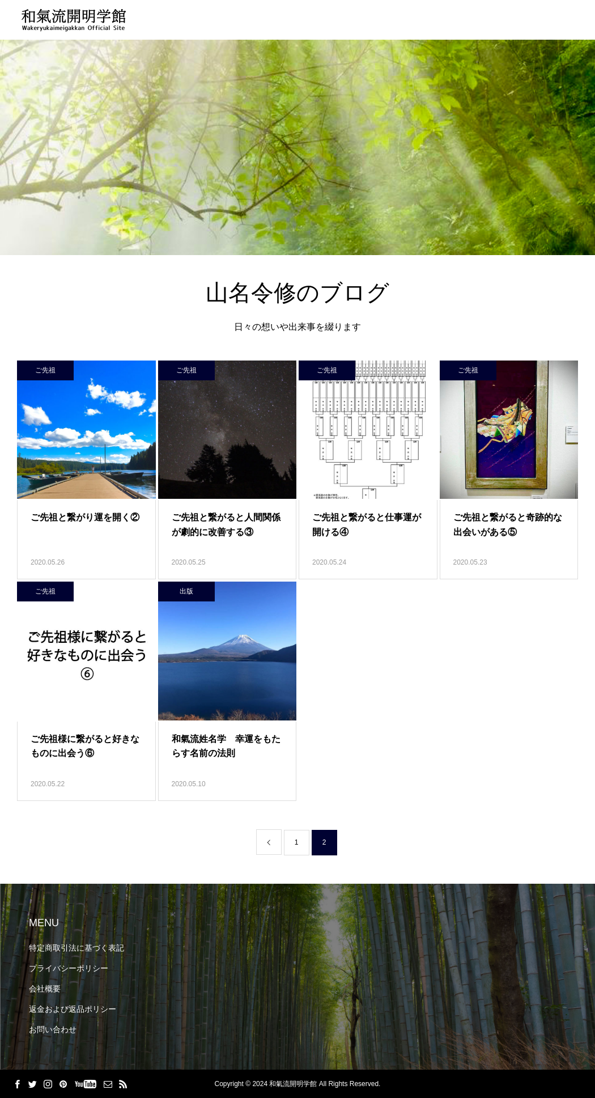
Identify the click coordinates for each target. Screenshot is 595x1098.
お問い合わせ (52, 1029)
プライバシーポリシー (68, 968)
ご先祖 (45, 370)
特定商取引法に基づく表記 (76, 947)
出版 (186, 591)
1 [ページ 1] (297, 842)
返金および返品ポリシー (72, 1009)
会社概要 (45, 988)
